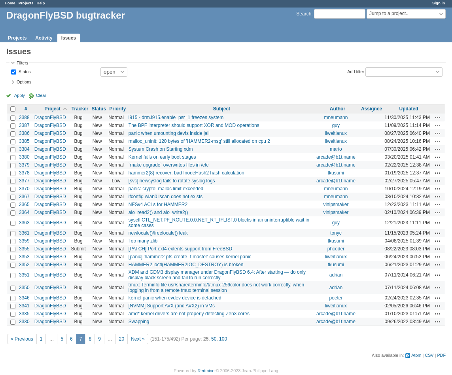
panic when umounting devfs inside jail (169, 133)
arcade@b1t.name (336, 157)
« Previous (22, 339)
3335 (24, 313)
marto (336, 149)
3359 (24, 241)
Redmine (205, 370)
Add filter (355, 71)
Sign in (438, 3)
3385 (24, 141)
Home (10, 3)
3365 (24, 204)
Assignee (371, 109)
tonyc (336, 233)
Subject (221, 109)
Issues (68, 38)
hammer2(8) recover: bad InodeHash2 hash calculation (186, 173)
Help (41, 3)
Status (24, 71)
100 (223, 339)
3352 (24, 264)
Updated (408, 109)
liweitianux (336, 133)
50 (213, 339)
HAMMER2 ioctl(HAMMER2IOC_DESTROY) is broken (186, 264)
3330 (24, 321)
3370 (24, 188)
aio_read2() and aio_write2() (158, 212)
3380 (24, 157)
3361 (24, 233)
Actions (438, 117)
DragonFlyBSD (50, 117)
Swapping (139, 321)
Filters (22, 63)
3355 (24, 249)
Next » (138, 339)
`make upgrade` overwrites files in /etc (169, 165)
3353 (24, 256)
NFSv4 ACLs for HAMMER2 (158, 204)
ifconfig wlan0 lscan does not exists (165, 196)
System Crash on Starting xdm (161, 149)
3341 (24, 306)
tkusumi (336, 173)
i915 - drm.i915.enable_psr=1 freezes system (176, 117)
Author (337, 109)
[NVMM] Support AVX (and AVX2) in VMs (172, 306)
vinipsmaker (335, 204)
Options (24, 82)
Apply (19, 95)
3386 (24, 133)
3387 (24, 125)
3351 (24, 275)
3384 (24, 149)
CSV (429, 355)
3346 (24, 298)
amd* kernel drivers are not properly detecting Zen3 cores (189, 313)
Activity (43, 38)
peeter (335, 298)
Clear (41, 95)
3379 (24, 165)
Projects (26, 3)
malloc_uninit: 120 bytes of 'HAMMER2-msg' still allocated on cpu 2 (199, 141)
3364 (24, 212)
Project (52, 109)
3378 (24, 173)
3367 (24, 196)
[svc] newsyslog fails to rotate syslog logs (172, 181)
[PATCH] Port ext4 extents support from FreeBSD (180, 249)
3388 (24, 117)
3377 (24, 181)
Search (303, 14)
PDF (441, 355)
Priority (117, 109)
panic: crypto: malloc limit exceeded (166, 188)
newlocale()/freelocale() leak (158, 233)
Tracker (80, 109)
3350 (24, 287)
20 (121, 339)
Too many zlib (143, 241)
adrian (335, 275)
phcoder (335, 249)
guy (336, 125)
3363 (24, 222)
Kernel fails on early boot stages (162, 157)
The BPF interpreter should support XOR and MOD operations (194, 125)
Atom (416, 355)
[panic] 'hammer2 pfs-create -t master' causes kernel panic (190, 256)
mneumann (336, 117)
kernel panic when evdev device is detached (175, 298)
